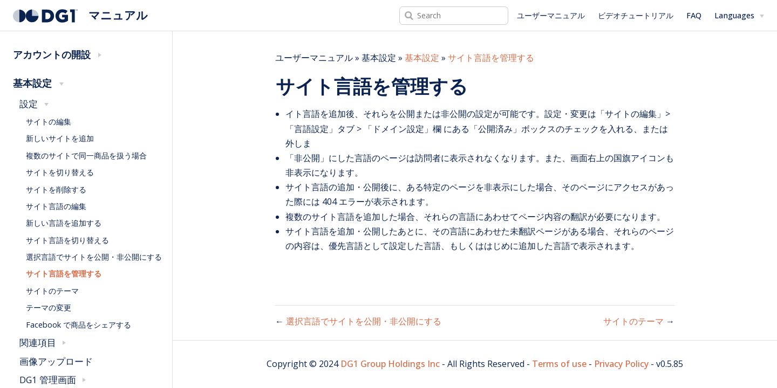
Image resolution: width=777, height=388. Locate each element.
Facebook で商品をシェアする (78, 325)
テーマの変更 (48, 307)
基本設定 (422, 58)
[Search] (453, 15)
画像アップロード (56, 361)
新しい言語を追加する (63, 223)
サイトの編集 (48, 121)
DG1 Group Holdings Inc (390, 364)
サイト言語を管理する (63, 273)
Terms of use (559, 364)
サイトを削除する (56, 189)
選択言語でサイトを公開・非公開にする (94, 257)
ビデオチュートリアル (635, 15)
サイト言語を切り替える (67, 240)
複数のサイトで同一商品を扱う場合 (86, 155)
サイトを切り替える (60, 172)
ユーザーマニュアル (551, 15)
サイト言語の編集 (56, 206)
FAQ (693, 15)
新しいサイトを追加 (60, 138)
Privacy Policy (621, 364)
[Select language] (739, 16)
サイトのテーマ (52, 291)
